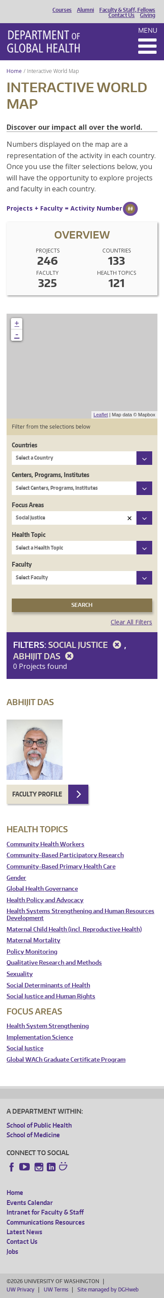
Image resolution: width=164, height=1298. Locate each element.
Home (14, 71)
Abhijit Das (45, 656)
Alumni (85, 10)
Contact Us (121, 15)
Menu (147, 30)
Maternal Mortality (33, 940)
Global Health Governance (42, 889)
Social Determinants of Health (48, 985)
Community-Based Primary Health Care (61, 866)
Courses (62, 10)
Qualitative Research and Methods (54, 962)
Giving (147, 15)
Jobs (12, 1251)
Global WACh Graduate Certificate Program (66, 1059)
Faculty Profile (37, 794)
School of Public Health (39, 1125)
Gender (16, 878)
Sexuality (20, 974)
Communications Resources (46, 1222)
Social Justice (86, 645)
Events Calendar (30, 1202)
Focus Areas (28, 505)
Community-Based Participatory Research (65, 855)
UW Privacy (21, 1289)
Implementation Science (40, 1037)
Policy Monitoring (32, 951)
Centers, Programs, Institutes (50, 474)
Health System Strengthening (48, 1026)
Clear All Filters (131, 622)
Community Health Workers (45, 844)
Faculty (22, 564)
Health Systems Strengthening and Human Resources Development (80, 914)
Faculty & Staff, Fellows (127, 10)
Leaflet (101, 414)
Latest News (24, 1232)
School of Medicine (33, 1135)
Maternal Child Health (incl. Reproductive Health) (74, 929)
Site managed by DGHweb (108, 1289)
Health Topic (28, 534)
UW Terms (56, 1289)
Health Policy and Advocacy (45, 900)
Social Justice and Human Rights (51, 996)
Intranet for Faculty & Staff (45, 1212)
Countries (24, 445)
